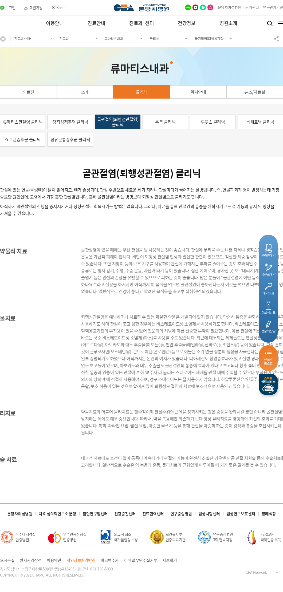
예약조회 (268, 293)
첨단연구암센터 (95, 514)
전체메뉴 (280, 23)
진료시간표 (268, 312)
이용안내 (55, 23)
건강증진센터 (125, 514)
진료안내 (96, 23)
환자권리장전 (30, 560)
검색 (270, 23)
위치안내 (198, 92)
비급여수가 (110, 560)
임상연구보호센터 (240, 514)
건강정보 (186, 23)
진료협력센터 (153, 514)
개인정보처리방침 (80, 560)
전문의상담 (268, 331)
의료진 (28, 92)
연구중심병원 (181, 514)
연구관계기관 (273, 7)
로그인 (10, 8)
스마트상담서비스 (268, 384)
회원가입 (36, 8)
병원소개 (228, 23)
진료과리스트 (268, 361)
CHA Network (256, 572)
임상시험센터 (209, 514)
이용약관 (54, 560)
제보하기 (170, 560)
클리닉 (142, 92)
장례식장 (269, 514)
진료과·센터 (141, 23)
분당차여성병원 (229, 7)
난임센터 (252, 7)
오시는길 (7, 560)
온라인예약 (268, 255)
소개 (85, 92)
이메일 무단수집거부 (140, 560)
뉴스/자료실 (254, 92)
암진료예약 (268, 274)
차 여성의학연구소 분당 (57, 514)
